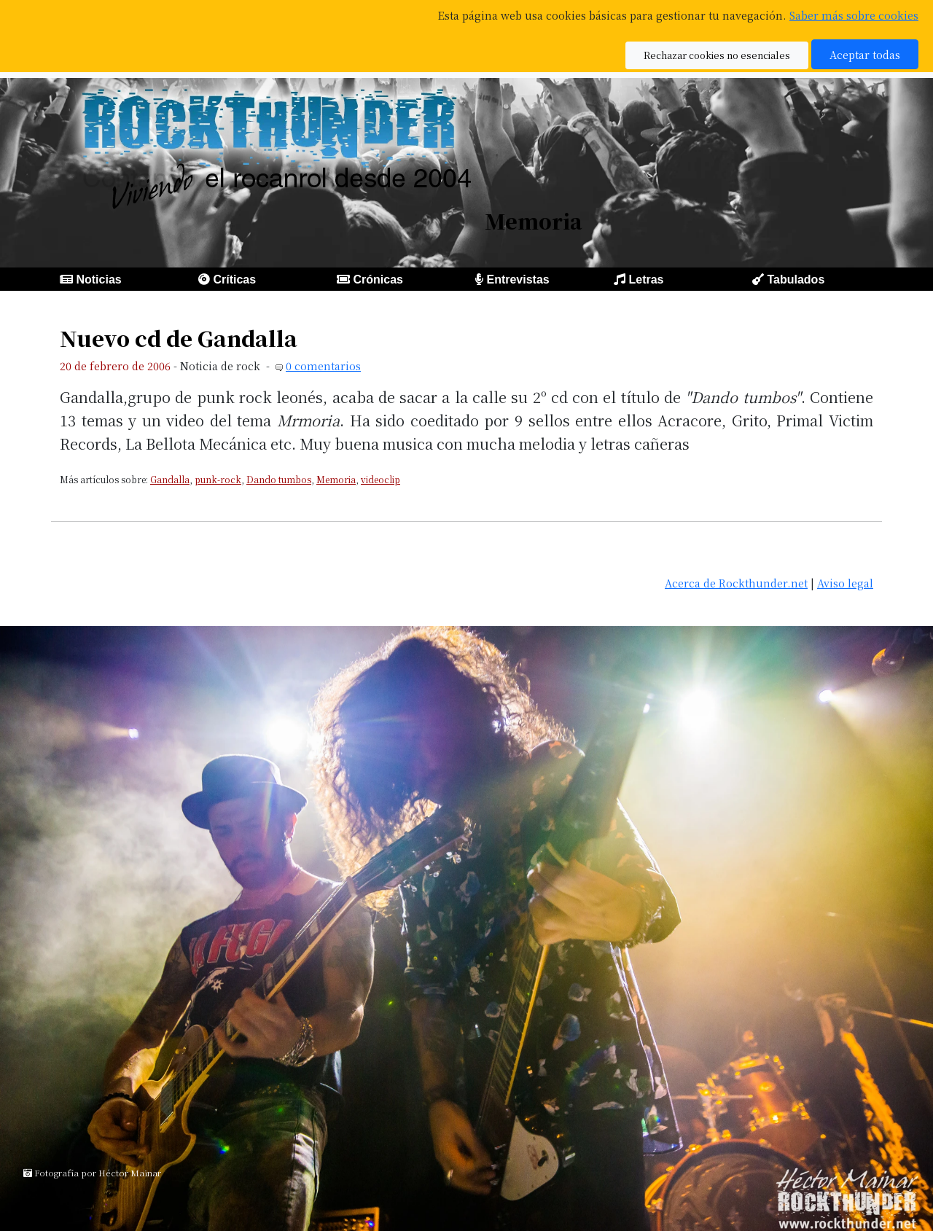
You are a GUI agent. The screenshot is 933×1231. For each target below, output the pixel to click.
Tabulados (795, 279)
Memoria (336, 479)
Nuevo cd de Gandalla (178, 338)
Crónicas (377, 279)
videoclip (380, 479)
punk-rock (218, 479)
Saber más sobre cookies (853, 15)
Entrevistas (517, 279)
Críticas (234, 279)
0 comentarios (323, 365)
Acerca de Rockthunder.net (736, 582)
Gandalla (170, 479)
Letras (645, 279)
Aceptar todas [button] (864, 54)
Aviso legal (845, 582)
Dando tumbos (278, 479)
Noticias (98, 279)
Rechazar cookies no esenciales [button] (717, 55)
